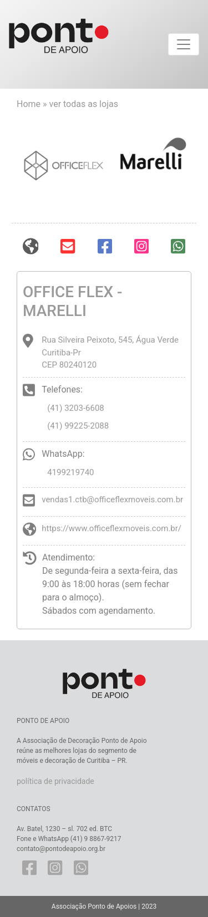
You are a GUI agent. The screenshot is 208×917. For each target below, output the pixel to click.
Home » (33, 104)
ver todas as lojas (83, 104)
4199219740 (70, 472)
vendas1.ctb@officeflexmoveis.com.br (112, 500)
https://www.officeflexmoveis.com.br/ (111, 528)
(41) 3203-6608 (75, 408)
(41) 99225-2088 (78, 426)
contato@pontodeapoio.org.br (61, 849)
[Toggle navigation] (183, 44)
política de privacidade (55, 781)
